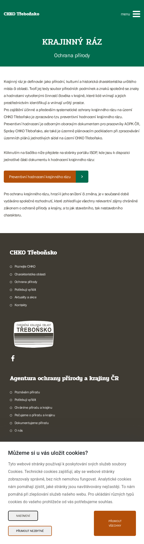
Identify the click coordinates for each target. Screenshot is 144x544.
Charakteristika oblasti (30, 274)
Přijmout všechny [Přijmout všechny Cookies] (115, 523)
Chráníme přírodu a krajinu (33, 407)
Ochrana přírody (26, 282)
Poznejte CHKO (25, 266)
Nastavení (23, 516)
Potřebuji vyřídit (25, 289)
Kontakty (21, 305)
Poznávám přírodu (27, 392)
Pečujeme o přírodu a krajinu (35, 415)
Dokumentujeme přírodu (32, 423)
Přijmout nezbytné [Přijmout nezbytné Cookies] (30, 531)
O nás (19, 430)
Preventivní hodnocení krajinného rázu (39, 176)
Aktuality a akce (26, 297)
